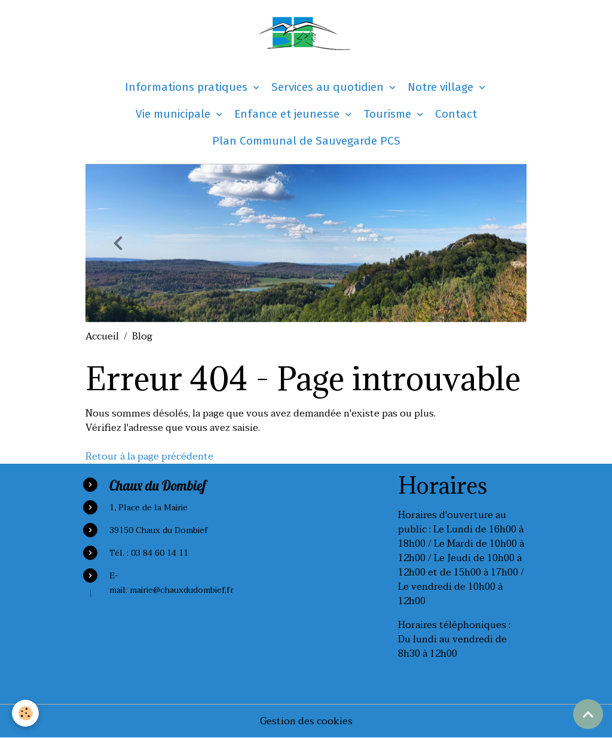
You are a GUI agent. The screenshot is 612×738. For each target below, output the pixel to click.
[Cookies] (25, 713)
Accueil (102, 336)
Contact (456, 114)
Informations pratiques (187, 87)
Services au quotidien (329, 87)
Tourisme (388, 114)
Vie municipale (174, 114)
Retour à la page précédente (149, 456)
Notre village (442, 87)
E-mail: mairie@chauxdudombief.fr (171, 583)
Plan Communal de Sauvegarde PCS (306, 141)
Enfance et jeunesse (288, 114)
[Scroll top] (588, 714)
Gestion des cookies (306, 721)
